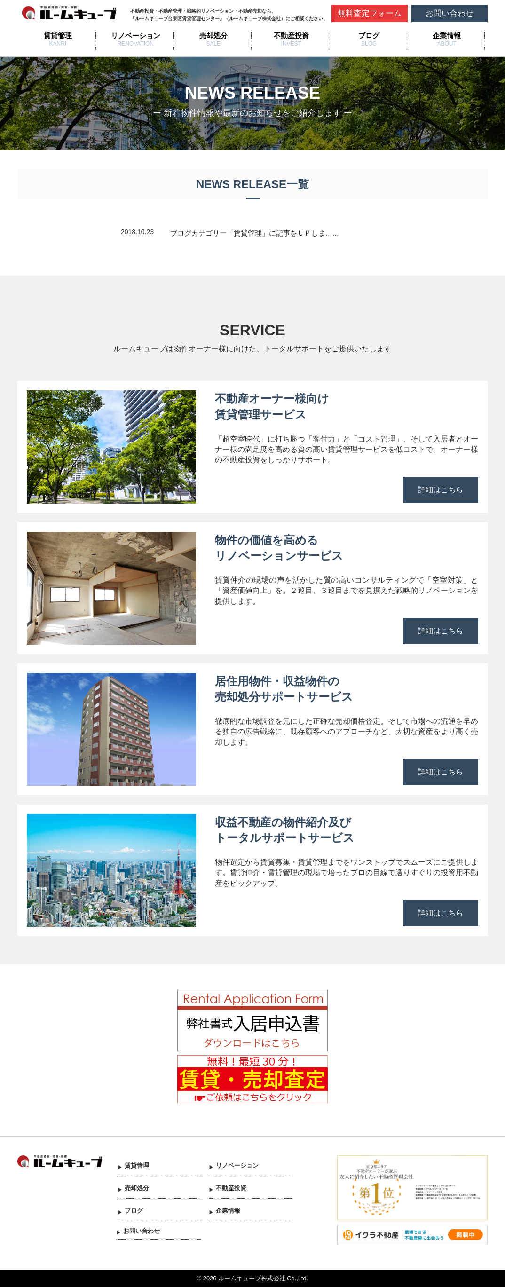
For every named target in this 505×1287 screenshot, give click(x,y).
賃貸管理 (58, 35)
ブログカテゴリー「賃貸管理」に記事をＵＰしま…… (254, 233)
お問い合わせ (449, 13)
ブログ (368, 35)
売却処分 (213, 35)
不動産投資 (291, 35)
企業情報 (447, 35)
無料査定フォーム (370, 13)
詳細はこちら (440, 490)
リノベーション (135, 35)
